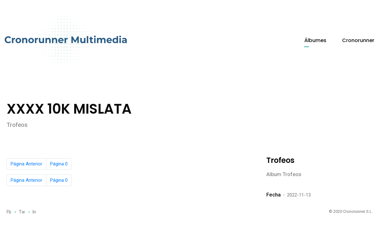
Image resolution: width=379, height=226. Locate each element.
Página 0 (59, 164)
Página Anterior (26, 164)
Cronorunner (358, 40)
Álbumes (315, 40)
